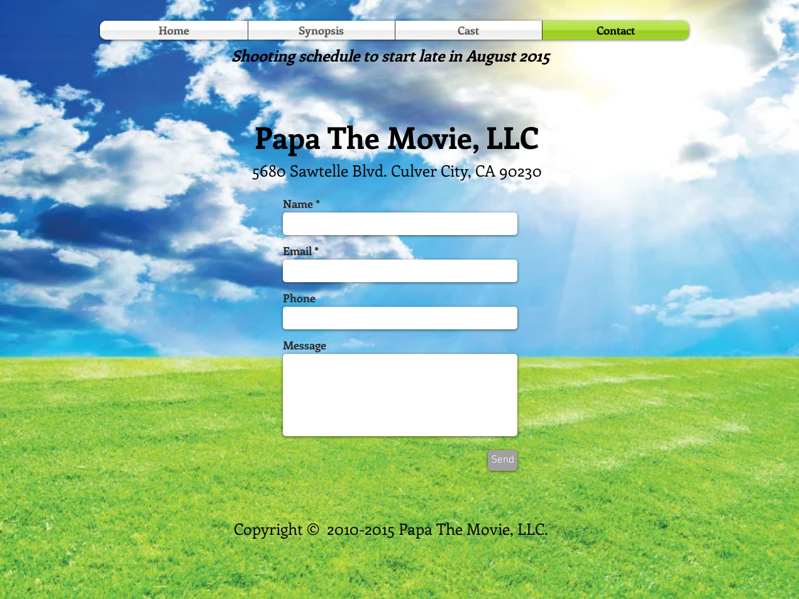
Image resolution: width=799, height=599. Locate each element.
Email (297, 250)
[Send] (502, 460)
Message (304, 345)
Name (298, 203)
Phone (299, 298)
